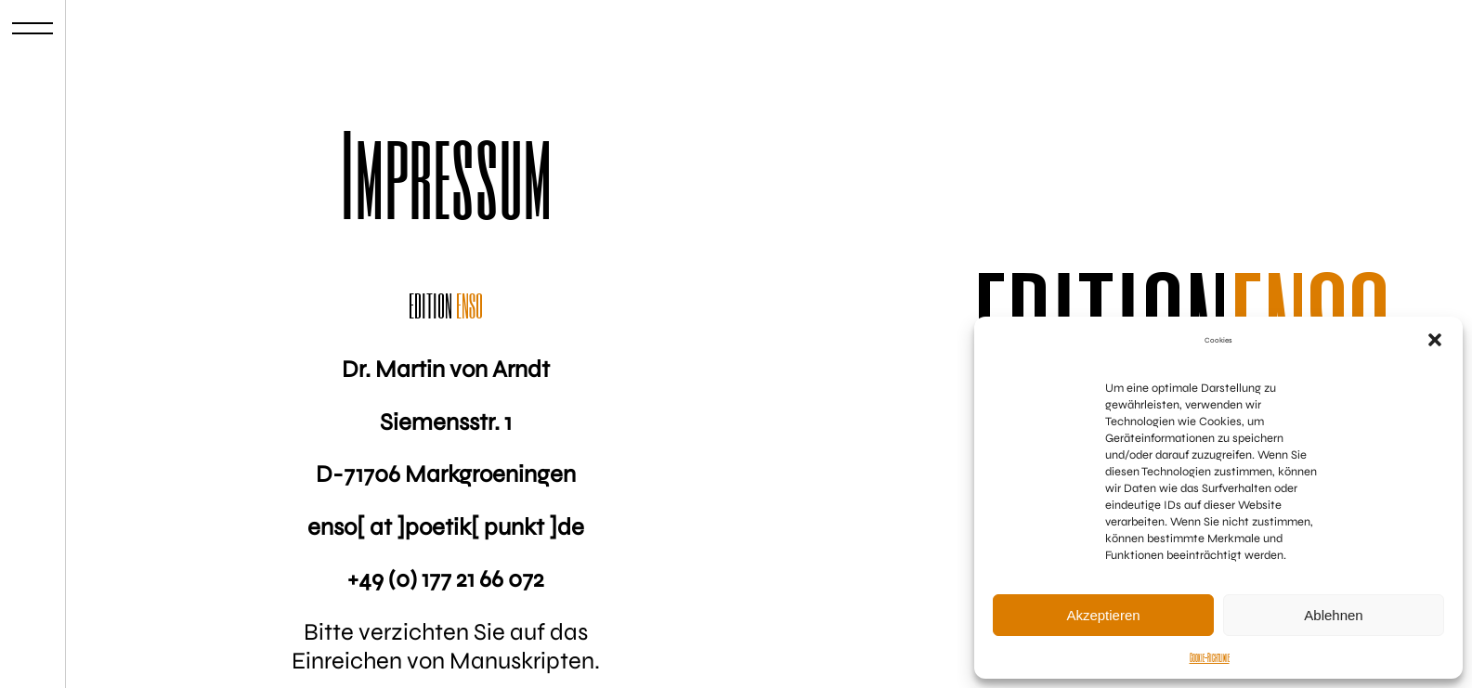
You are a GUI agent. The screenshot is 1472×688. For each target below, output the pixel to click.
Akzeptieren (1103, 615)
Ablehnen (1333, 615)
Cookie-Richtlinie (1210, 657)
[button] (1435, 340)
